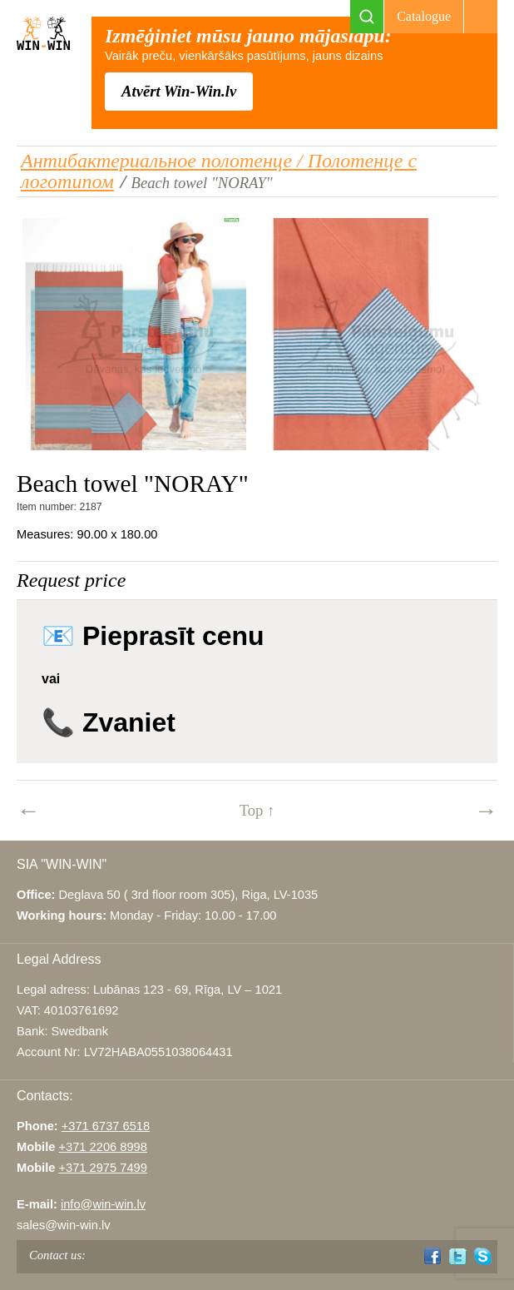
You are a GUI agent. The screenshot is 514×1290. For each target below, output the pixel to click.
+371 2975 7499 (102, 1167)
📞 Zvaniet (108, 722)
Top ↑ (257, 810)
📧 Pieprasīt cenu (153, 636)
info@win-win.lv (103, 1204)
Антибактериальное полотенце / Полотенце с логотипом (219, 171)
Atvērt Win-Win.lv (178, 91)
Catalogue (424, 16)
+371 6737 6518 (106, 1126)
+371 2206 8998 (103, 1147)
